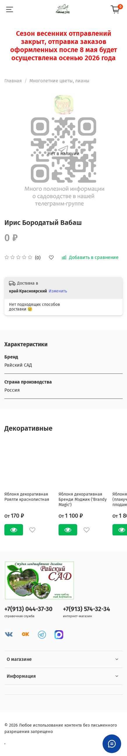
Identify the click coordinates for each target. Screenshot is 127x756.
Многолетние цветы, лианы (59, 81)
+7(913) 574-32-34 (86, 609)
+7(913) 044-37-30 (28, 609)
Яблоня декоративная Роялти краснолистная (26, 496)
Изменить (58, 291)
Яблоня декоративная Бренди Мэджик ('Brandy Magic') (83, 499)
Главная (13, 81)
